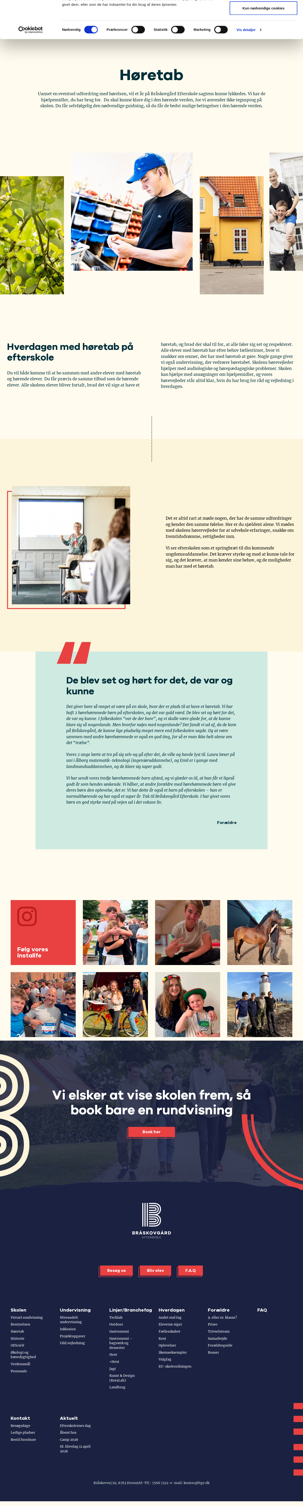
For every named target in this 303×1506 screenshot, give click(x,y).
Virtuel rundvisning (27, 1317)
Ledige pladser (23, 1432)
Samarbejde (217, 1338)
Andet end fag (170, 1317)
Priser (213, 1324)
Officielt (17, 1345)
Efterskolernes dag (75, 1426)
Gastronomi (119, 1331)
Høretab (17, 1331)
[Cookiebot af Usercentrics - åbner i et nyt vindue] (30, 65)
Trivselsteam (219, 1331)
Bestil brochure (23, 1439)
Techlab (116, 1317)
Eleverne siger (170, 1324)
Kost (162, 1338)
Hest (113, 1354)
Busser (213, 1352)
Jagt (112, 1369)
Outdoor (116, 1324)
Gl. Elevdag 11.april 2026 (75, 1448)
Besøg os (116, 1270)
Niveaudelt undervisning (71, 1319)
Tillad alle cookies (263, 12)
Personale (19, 1371)
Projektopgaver (72, 1336)
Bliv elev (155, 1270)
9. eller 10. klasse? (222, 1317)
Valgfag (165, 1359)
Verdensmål (20, 1364)
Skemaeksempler (173, 1352)
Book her (152, 1132)
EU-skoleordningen (175, 1366)
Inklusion (68, 1329)
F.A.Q (190, 1270)
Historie (17, 1338)
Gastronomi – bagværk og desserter (120, 1343)
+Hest (114, 1362)
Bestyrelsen (20, 1324)
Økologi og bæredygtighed (23, 1354)
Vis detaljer (246, 65)
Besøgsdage (20, 1426)
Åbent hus (68, 1432)
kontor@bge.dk (196, 1483)
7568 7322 (160, 1483)
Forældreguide (220, 1345)
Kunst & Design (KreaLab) (122, 1377)
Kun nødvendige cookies (263, 43)
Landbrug (117, 1387)
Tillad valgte (263, 28)
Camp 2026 (69, 1439)
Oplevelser (167, 1345)
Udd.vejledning (72, 1343)
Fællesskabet (169, 1331)
